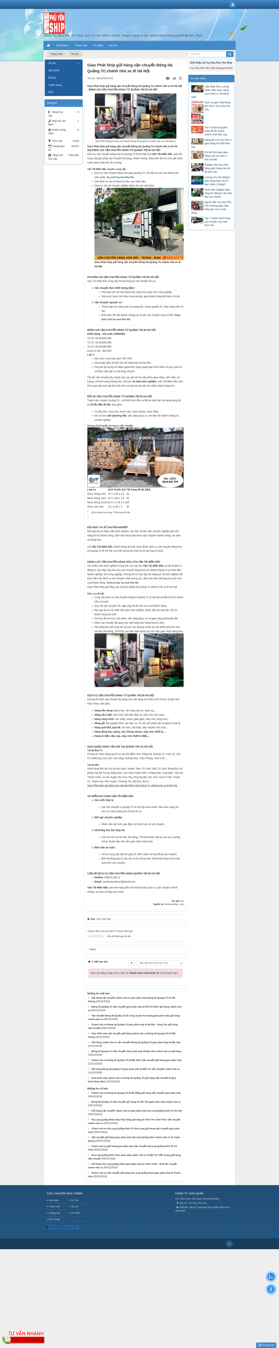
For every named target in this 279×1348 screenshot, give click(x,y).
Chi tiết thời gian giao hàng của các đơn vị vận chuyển (216, 156)
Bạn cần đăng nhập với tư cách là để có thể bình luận (134, 973)
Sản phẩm (54, 70)
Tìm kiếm (75, 1213)
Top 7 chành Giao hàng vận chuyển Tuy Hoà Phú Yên (217, 222)
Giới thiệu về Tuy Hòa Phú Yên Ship (211, 62)
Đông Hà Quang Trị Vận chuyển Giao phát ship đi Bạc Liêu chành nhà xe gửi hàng (136, 1051)
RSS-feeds (54, 1219)
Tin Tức (74, 1200)
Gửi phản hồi (266, 1345)
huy (182, 901)
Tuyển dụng (55, 85)
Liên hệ (74, 1206)
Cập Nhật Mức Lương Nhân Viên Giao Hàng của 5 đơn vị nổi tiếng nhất (210, 92)
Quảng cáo (54, 1213)
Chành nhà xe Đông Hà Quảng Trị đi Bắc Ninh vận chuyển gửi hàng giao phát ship (136, 1060)
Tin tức (52, 63)
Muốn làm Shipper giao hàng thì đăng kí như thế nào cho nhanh (217, 193)
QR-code (51, 1227)
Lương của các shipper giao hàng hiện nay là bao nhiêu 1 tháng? (217, 181)
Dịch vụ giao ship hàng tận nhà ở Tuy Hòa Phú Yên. (217, 106)
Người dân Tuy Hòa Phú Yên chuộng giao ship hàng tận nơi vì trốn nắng (211, 207)
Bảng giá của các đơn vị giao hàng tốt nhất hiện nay (211, 143)
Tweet (92, 949)
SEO (51, 92)
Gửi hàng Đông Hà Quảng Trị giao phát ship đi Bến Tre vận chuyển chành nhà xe (135, 1069)
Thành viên (54, 1206)
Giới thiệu (54, 1200)
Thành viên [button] (81, 45)
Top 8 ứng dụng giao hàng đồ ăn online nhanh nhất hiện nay (215, 131)
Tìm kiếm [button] (98, 45)
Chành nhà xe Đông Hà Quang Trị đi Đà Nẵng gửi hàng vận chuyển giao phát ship (136, 1093)
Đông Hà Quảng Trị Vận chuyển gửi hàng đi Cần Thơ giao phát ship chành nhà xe (135, 1101)
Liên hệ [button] (113, 45)
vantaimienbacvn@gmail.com (118, 881)
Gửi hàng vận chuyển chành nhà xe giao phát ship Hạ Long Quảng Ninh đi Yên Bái (136, 1110)
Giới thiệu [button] (62, 46)
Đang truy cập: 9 (69, 1227)
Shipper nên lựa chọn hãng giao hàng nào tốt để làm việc (217, 168)
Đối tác (52, 77)
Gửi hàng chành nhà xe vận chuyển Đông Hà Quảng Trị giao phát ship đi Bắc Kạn (135, 1042)
